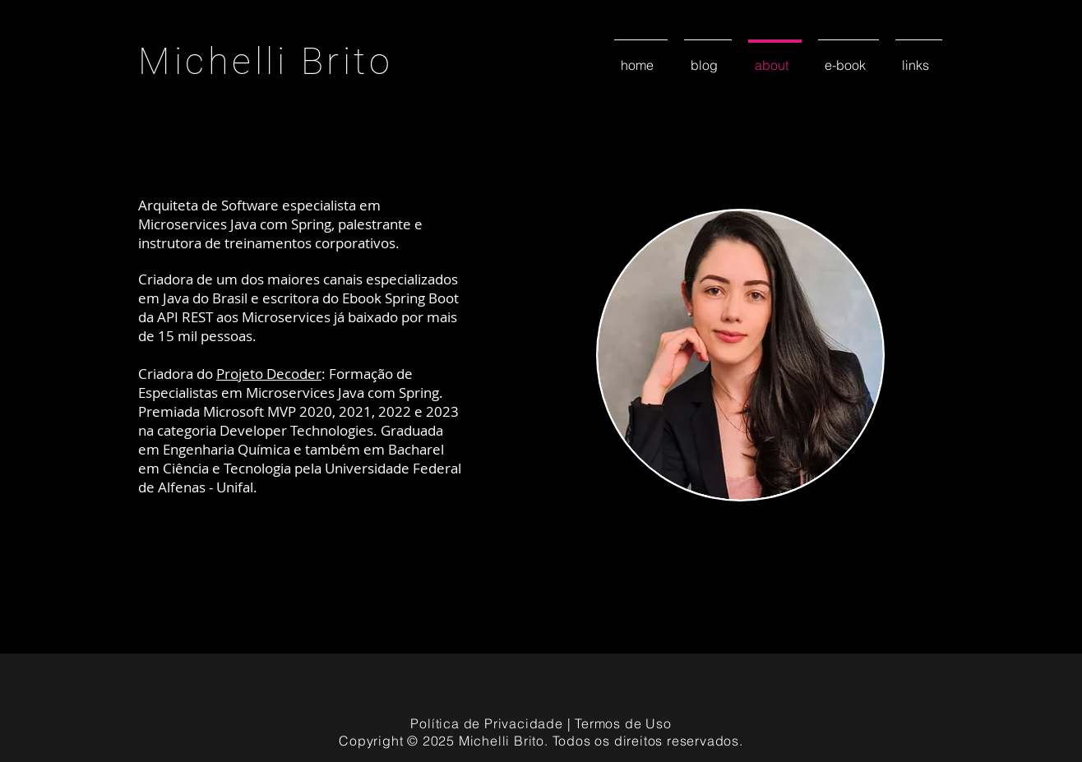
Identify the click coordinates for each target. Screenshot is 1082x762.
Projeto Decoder (268, 373)
